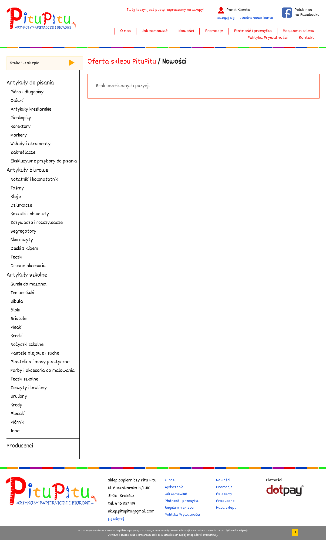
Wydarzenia (174, 487)
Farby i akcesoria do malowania (43, 371)
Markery (19, 135)
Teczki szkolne (24, 379)
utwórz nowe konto (256, 18)
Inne (15, 431)
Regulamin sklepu (298, 31)
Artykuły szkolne (26, 275)
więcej (243, 531)
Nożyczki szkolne (27, 345)
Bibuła (17, 301)
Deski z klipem (24, 249)
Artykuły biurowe (27, 170)
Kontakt (306, 38)
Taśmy (17, 188)
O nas (125, 31)
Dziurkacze (21, 205)
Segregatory (23, 231)
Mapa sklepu (226, 508)
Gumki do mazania (28, 284)
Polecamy (224, 494)
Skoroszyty (22, 240)
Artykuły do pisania (30, 83)
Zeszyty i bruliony (29, 388)
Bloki (15, 310)
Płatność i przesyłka (253, 31)
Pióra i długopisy (27, 92)
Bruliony (19, 396)
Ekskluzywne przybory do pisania (44, 161)
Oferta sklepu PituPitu (122, 62)
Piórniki (17, 422)
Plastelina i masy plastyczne (40, 362)
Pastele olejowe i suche (35, 353)
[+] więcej (116, 519)
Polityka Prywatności (267, 38)
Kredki (16, 336)
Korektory (21, 127)
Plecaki (18, 414)
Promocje (214, 31)
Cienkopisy (21, 118)
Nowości (186, 31)
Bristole (18, 319)
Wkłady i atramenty (31, 144)
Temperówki (22, 293)
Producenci (19, 446)
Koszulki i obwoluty (30, 214)
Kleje (16, 197)
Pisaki (16, 327)
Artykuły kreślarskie (31, 109)
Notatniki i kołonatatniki (34, 180)
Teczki (16, 257)
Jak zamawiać (154, 31)
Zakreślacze (23, 153)
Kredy (16, 405)
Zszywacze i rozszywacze (37, 223)
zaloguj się (225, 18)
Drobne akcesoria (28, 266)
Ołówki (17, 101)
